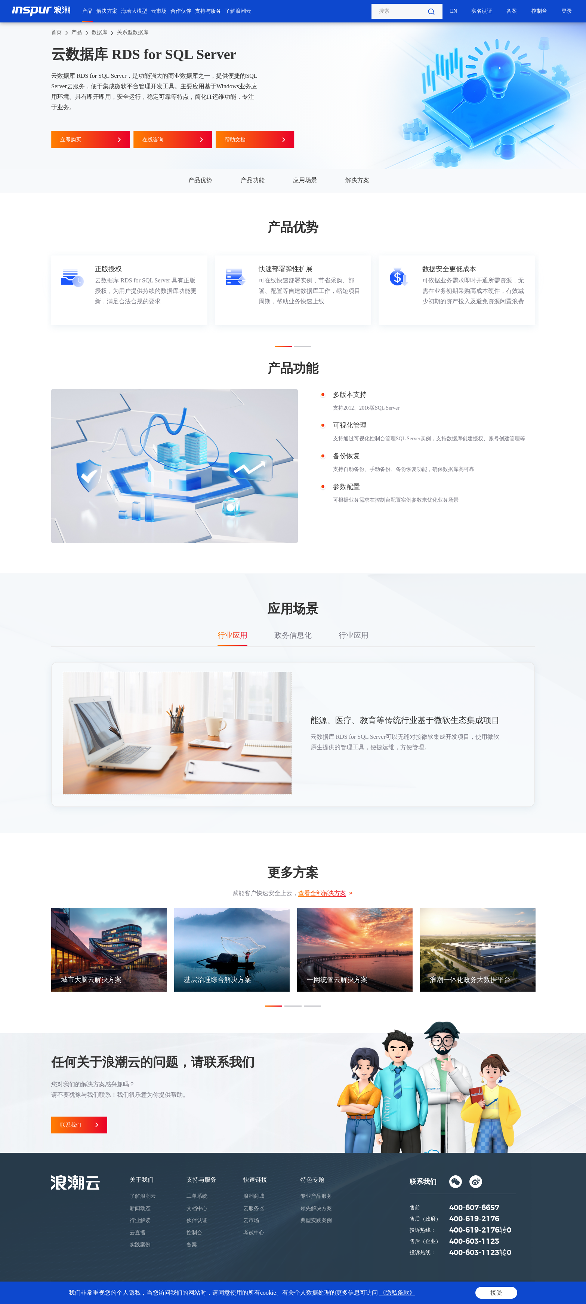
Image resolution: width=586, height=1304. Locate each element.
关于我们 (142, 1179)
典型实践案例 (316, 1220)
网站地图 (521, 1292)
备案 (511, 11)
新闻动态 (140, 1208)
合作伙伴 (180, 11)
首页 (56, 32)
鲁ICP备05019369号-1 (323, 1292)
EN (453, 11)
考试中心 (253, 1233)
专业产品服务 (316, 1196)
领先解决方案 (316, 1208)
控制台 (539, 11)
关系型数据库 (132, 32)
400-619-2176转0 (480, 1230)
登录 (566, 11)
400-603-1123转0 (480, 1252)
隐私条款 (465, 1292)
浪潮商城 (253, 1196)
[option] (129, 290)
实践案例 (140, 1245)
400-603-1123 (474, 1241)
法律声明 (493, 1292)
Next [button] (535, 290)
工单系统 (196, 1196)
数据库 (99, 32)
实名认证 (481, 11)
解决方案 (106, 11)
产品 (87, 11)
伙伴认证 (196, 1220)
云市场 (159, 11)
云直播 (137, 1233)
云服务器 (253, 1208)
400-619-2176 (474, 1219)
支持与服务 (208, 11)
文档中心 (196, 1208)
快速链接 (255, 1179)
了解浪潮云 (238, 11)
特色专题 (312, 1179)
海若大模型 (134, 11)
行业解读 (140, 1220)
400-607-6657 (474, 1208)
